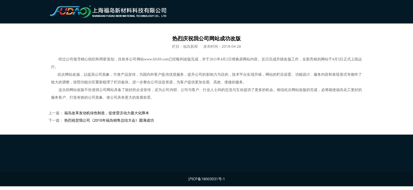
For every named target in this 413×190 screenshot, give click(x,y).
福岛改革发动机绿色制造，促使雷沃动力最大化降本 (106, 112)
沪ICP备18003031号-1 (206, 178)
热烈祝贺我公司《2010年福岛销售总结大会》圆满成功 (109, 120)
